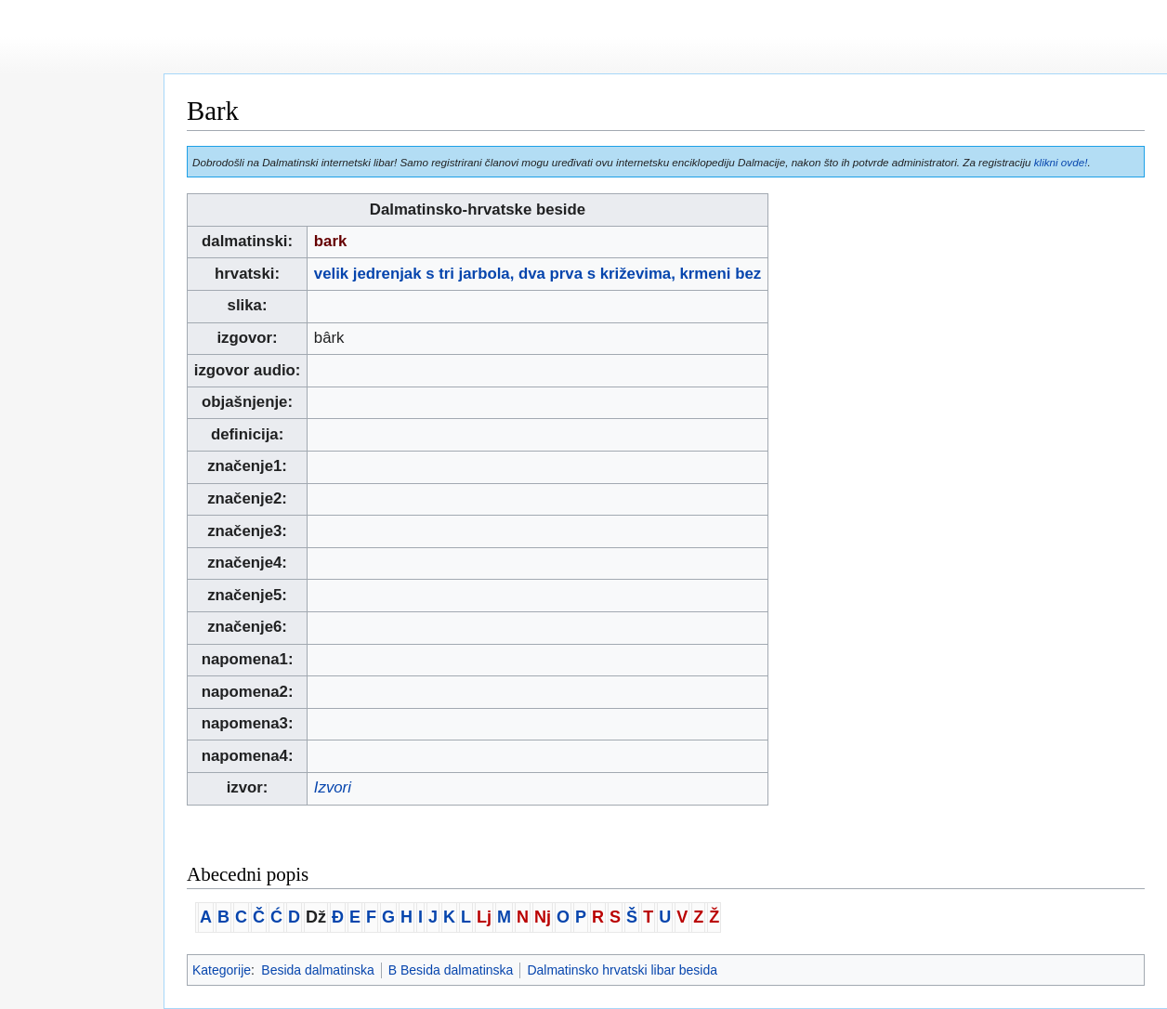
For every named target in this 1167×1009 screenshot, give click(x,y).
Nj (542, 917)
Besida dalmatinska (317, 970)
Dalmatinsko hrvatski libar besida (622, 970)
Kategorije (221, 970)
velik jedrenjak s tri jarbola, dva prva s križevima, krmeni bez (537, 273)
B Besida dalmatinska (451, 970)
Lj (484, 917)
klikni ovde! (1061, 162)
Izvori (332, 787)
